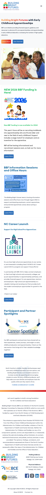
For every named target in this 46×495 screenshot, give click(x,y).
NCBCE (22, 489)
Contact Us (28, 492)
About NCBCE (18, 492)
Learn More (6, 41)
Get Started (18, 41)
